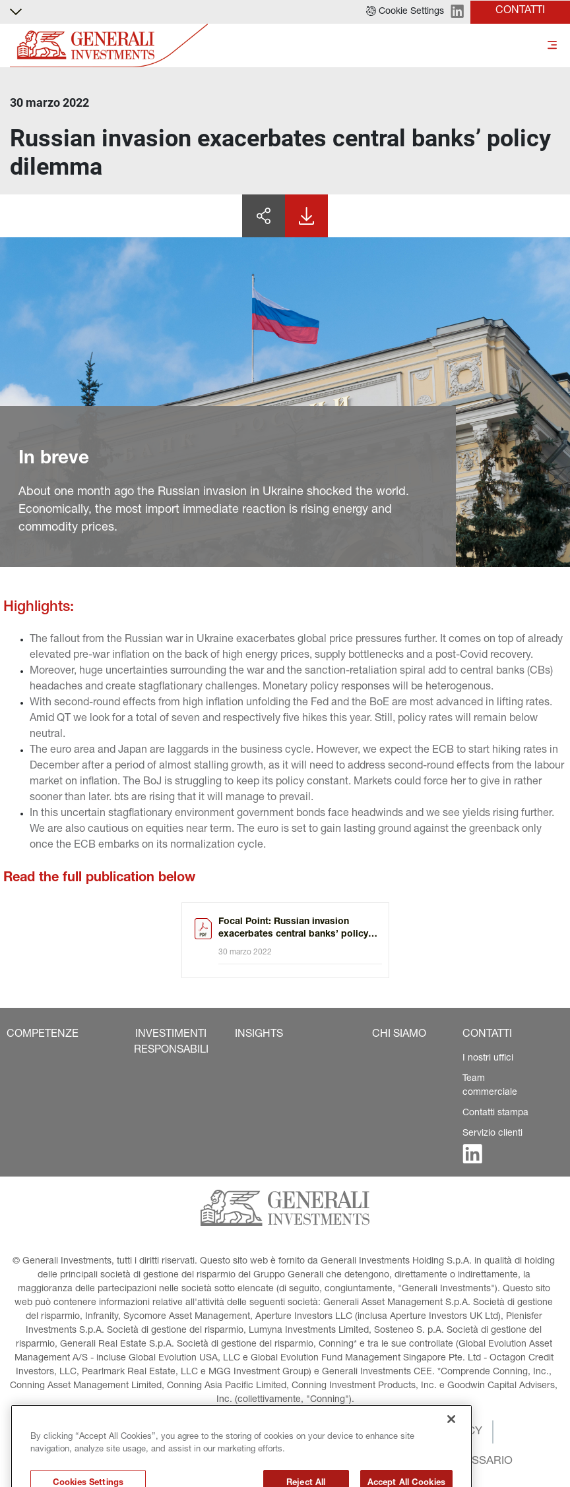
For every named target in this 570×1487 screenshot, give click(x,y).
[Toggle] (552, 45)
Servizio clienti (492, 1133)
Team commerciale (489, 1085)
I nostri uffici (487, 1058)
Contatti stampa (495, 1113)
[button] (405, 12)
